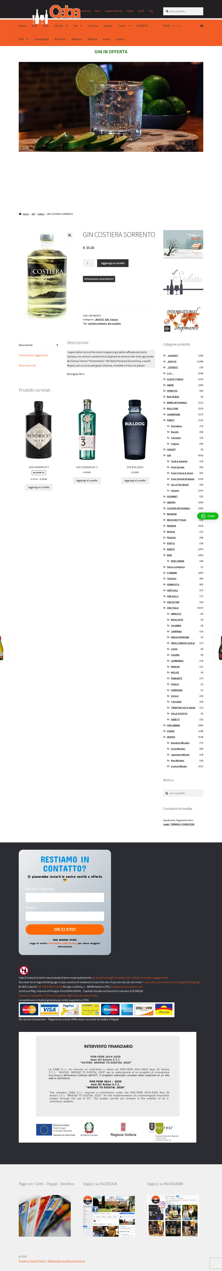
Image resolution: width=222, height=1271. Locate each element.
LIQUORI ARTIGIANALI (178, 508)
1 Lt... (170, 373)
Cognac (175, 443)
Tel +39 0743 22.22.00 (50, 986)
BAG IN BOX (173, 396)
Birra (97, 10)
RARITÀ (171, 549)
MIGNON (171, 525)
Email (31, 908)
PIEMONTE (176, 678)
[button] (69, 235)
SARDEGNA (176, 690)
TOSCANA (176, 701)
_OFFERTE (172, 367)
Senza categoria (176, 566)
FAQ (151, 10)
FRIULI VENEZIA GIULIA (183, 643)
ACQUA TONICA (175, 379)
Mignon (92, 39)
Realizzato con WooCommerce (66, 1261)
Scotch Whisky (179, 766)
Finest (122, 25)
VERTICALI (172, 590)
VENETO (175, 719)
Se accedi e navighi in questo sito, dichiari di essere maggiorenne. (131, 977)
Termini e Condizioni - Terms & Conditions (44, 995)
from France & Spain (182, 473)
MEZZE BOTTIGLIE (176, 519)
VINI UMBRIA (173, 725)
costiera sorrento (97, 323)
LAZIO (174, 649)
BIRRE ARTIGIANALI (177, 402)
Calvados (176, 437)
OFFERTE (142, 25)
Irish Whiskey (178, 748)
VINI (21, 39)
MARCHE (175, 666)
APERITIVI (172, 390)
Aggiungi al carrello (113, 263)
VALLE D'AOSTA (179, 713)
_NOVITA (99, 319)
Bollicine (60, 39)
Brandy (175, 431)
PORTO (171, 543)
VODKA (170, 731)
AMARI (170, 385)
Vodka (130, 10)
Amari (106, 39)
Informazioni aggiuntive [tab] (33, 355)
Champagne (41, 39)
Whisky (59, 25)
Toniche (93, 25)
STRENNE (172, 572)
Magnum (76, 39)
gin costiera (114, 323)
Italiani (41, 214)
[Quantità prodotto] (89, 263)
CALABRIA (176, 625)
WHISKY (171, 736)
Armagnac (176, 426)
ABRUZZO (176, 613)
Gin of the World (180, 484)
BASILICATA (177, 619)
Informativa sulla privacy (62, 943)
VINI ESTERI (173, 602)
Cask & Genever (179, 461)
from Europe (177, 467)
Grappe (108, 25)
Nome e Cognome (40, 889)
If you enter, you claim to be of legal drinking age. (172, 982)
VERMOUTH (173, 584)
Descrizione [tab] (26, 345)
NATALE (171, 531)
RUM (169, 555)
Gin (76, 25)
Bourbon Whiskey (180, 742)
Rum (46, 25)
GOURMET (172, 496)
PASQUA (171, 537)
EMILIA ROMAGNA (180, 637)
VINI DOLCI (172, 596)
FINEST (171, 420)
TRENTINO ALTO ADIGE (183, 707)
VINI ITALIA (173, 607)
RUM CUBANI (177, 561)
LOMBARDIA (177, 660)
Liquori (120, 39)
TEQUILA (171, 578)
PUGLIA (175, 684)
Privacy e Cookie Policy (32, 1261)
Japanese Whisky (180, 754)
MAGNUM (172, 514)
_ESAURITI (172, 355)
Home (22, 25)
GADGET (171, 449)
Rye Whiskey (177, 760)
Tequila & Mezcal (113, 10)
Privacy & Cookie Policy (84, 995)
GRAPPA (171, 502)
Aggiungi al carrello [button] (38, 487)
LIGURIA (175, 654)
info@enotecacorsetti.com (126, 986)
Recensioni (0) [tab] (27, 365)
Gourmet (86, 10)
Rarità (141, 10)
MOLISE (175, 672)
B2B (34, 25)
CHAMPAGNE (173, 414)
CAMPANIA (176, 631)
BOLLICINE (172, 408)
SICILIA (174, 696)
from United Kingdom (182, 478)
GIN (33, 214)
